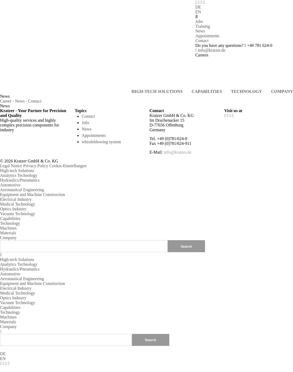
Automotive (10, 185)
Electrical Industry (16, 199)
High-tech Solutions (17, 170)
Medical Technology (17, 204)
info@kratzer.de (210, 50)
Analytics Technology (18, 175)
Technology (10, 223)
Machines (8, 228)
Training (202, 26)
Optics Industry (13, 209)
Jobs (199, 21)
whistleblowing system (101, 142)
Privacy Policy (35, 165)
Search (150, 340)
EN (198, 12)
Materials (8, 233)
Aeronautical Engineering (22, 189)
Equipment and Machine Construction (32, 194)
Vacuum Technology (17, 213)
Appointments (207, 36)
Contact (202, 40)
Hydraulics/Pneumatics (19, 180)
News (200, 31)
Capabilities (10, 218)
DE (198, 7)
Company (8, 237)
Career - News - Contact (21, 101)
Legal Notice (11, 165)
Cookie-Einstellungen (68, 165)
